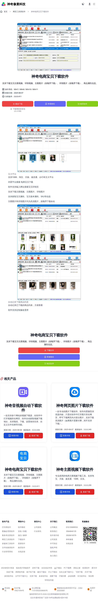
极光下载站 (41, 572)
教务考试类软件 (8, 535)
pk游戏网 (71, 576)
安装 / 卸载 (22, 531)
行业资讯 (37, 531)
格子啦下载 (30, 572)
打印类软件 (6, 527)
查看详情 (13, 435)
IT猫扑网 (62, 576)
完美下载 (33, 576)
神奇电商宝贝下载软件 (23, 469)
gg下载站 (58, 568)
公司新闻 (37, 527)
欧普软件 (86, 568)
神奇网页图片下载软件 (74, 405)
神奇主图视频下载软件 (74, 469)
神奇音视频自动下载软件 (23, 408)
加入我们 (53, 555)
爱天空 (94, 568)
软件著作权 (54, 535)
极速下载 (17, 104)
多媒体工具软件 (8, 543)
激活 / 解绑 (22, 535)
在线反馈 (21, 551)
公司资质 (53, 539)
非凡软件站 (81, 576)
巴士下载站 (52, 572)
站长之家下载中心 (66, 572)
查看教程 (50, 104)
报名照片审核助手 (23, 568)
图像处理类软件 (8, 531)
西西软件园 (20, 572)
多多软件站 (43, 576)
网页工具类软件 (19, 11)
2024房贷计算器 (7, 568)
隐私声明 (53, 547)
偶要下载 (53, 576)
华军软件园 (49, 580)
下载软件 (49, 350)
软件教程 (21, 527)
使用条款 (53, 551)
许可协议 (53, 543)
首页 (3, 11)
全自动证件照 (46, 568)
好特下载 (35, 568)
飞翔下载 (79, 572)
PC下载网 (67, 568)
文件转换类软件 (8, 547)
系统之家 (76, 568)
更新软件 (21, 543)
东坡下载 (9, 572)
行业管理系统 (7, 551)
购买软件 (82, 104)
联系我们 (53, 531)
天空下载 (88, 572)
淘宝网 (91, 576)
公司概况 (53, 527)
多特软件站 (8, 576)
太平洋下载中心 (21, 576)
